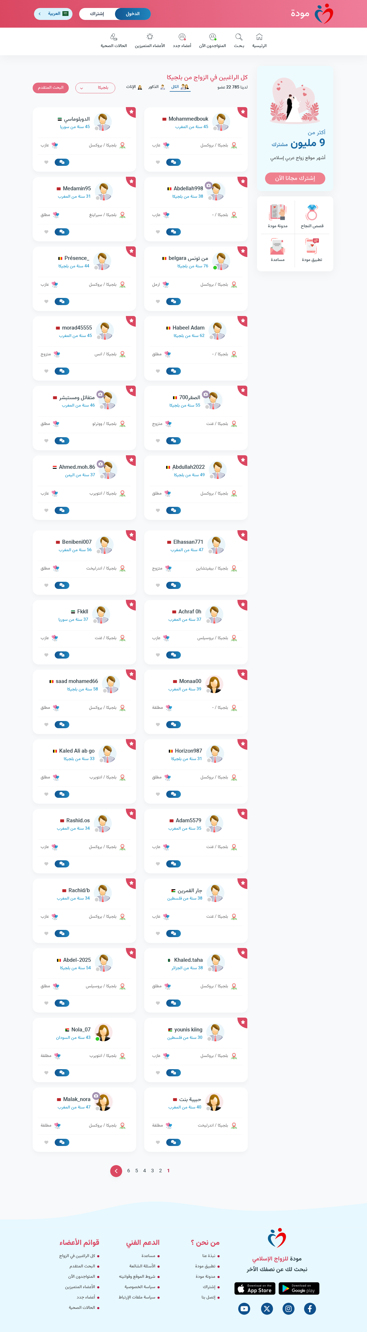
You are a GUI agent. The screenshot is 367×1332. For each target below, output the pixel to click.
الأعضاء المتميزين (150, 41)
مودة (312, 13)
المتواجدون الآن (212, 41)
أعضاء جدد (182, 41)
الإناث (134, 87)
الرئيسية (259, 41)
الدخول (133, 14)
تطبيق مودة (312, 250)
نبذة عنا (208, 1256)
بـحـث (239, 41)
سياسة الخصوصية (140, 1287)
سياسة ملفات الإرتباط (137, 1297)
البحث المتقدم (50, 88)
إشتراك (97, 14)
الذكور (156, 87)
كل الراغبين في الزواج (77, 1256)
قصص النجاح (312, 217)
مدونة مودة (278, 217)
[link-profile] (196, 123)
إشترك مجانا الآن (295, 178)
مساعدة (278, 250)
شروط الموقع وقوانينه (137, 1277)
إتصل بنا (208, 1297)
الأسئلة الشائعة (142, 1266)
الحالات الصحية (114, 41)
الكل (180, 87)
